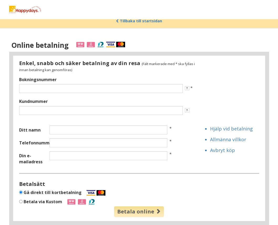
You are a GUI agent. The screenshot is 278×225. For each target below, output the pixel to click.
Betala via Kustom (60, 202)
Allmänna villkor (228, 139)
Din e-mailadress (30, 159)
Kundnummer (33, 101)
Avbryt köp (222, 150)
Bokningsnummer (38, 79)
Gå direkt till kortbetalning (64, 193)
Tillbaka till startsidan (139, 20)
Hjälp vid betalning (231, 128)
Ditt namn (30, 130)
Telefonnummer (32, 143)
